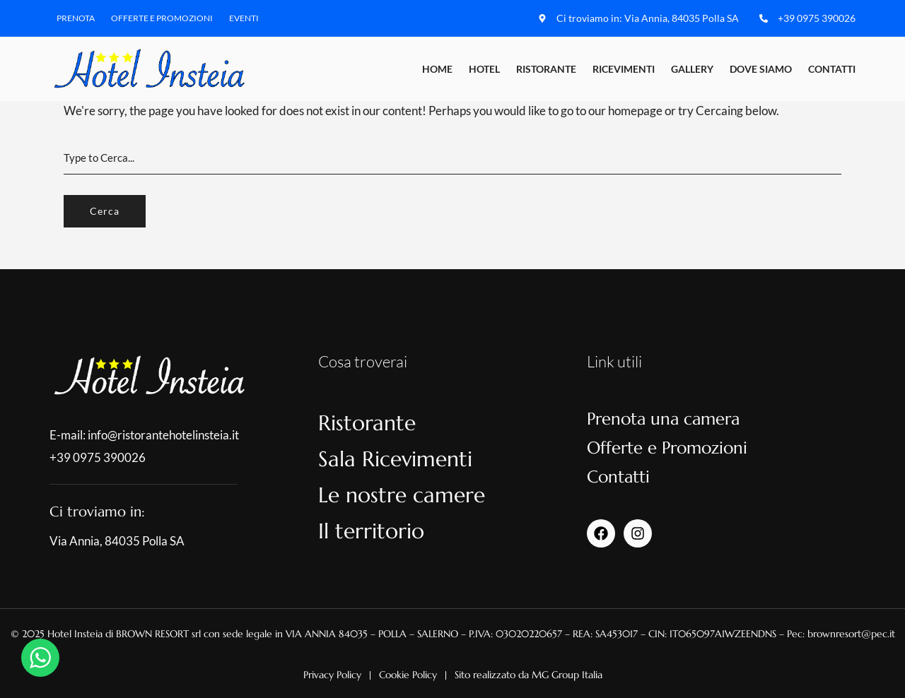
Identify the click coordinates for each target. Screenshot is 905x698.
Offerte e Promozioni (162, 18)
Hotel (484, 69)
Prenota (76, 18)
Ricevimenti (623, 69)
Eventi (244, 18)
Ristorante (546, 69)
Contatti (832, 69)
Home (437, 69)
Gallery (692, 69)
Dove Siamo (761, 69)
